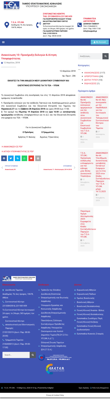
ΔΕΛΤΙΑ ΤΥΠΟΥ (91, 79)
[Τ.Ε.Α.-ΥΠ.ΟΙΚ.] (7, 25)
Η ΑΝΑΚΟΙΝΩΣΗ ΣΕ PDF (12, 147)
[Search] (105, 56)
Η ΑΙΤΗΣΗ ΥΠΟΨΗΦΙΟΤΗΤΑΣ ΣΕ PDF (18, 151)
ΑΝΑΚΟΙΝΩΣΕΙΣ (91, 72)
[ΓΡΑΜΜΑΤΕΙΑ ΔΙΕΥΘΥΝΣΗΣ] (79, 25)
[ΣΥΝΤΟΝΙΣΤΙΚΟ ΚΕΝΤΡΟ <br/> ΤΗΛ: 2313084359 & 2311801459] (38, 25)
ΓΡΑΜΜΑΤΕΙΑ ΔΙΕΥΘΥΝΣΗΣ (89, 19)
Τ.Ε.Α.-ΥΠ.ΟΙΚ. (17, 22)
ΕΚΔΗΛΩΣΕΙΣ (90, 83)
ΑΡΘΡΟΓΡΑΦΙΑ (91, 76)
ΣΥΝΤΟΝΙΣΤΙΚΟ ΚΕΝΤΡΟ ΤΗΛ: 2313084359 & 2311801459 (57, 15)
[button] (3, 42)
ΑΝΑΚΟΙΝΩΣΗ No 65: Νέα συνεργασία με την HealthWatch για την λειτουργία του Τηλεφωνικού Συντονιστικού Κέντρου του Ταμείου (102, 112)
